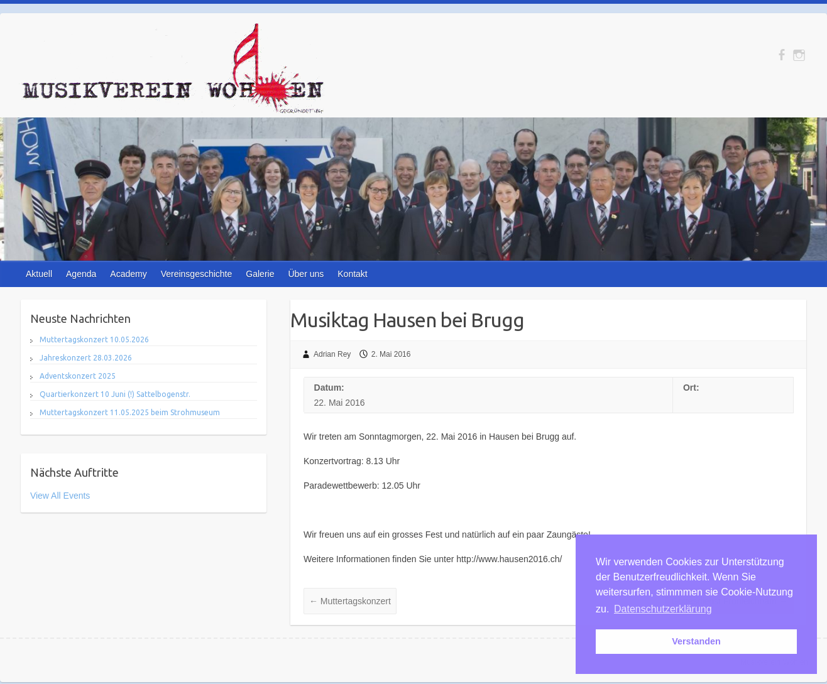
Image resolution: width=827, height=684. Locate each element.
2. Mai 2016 (391, 354)
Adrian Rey (332, 354)
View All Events (60, 496)
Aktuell (39, 274)
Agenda (81, 274)
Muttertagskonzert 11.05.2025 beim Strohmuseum (130, 412)
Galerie (260, 274)
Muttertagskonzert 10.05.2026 (94, 339)
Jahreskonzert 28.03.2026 (86, 358)
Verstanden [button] (696, 641)
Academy (128, 274)
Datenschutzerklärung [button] (663, 609)
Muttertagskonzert (350, 601)
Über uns (306, 274)
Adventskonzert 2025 (78, 376)
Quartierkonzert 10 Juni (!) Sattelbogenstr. (115, 394)
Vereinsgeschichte (197, 274)
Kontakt (352, 274)
